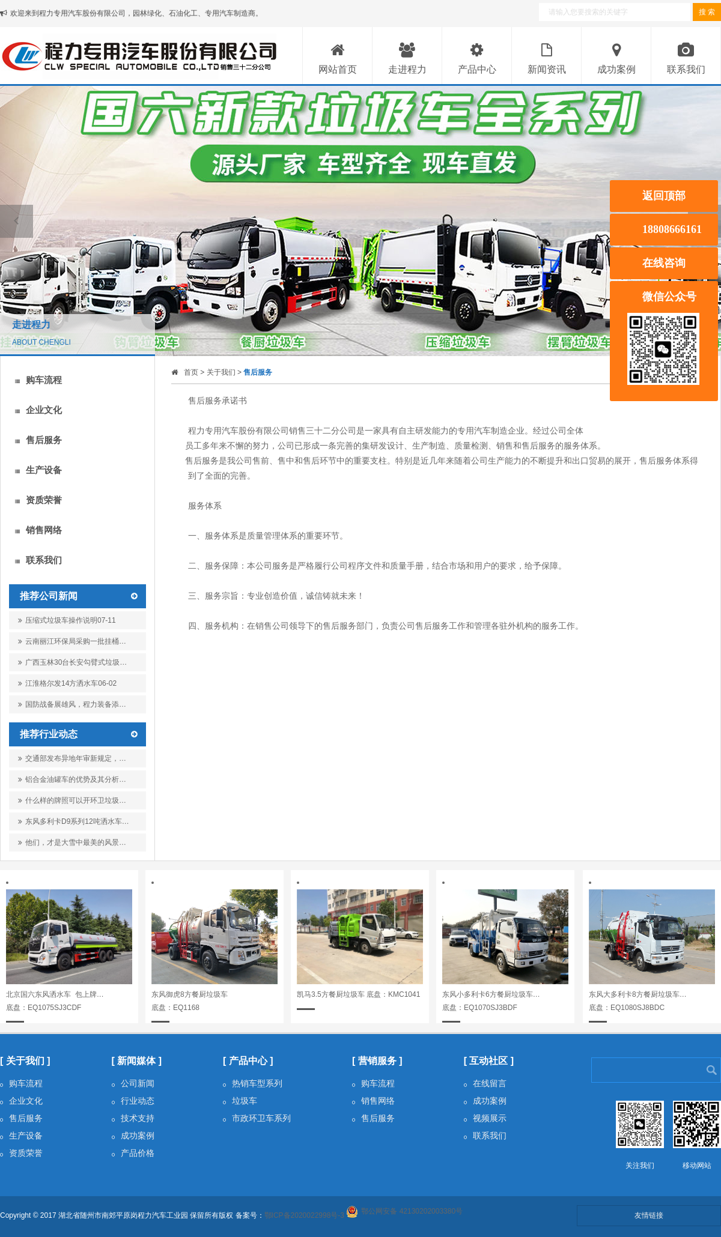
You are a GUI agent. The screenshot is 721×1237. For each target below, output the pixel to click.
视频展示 (485, 1118)
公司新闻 (133, 1083)
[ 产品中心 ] (248, 1061)
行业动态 (133, 1100)
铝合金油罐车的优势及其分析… (72, 779)
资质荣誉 (38, 500)
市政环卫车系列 (257, 1118)
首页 (191, 372)
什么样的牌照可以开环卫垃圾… (72, 800)
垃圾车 (240, 1100)
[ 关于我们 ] (25, 1061)
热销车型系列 (252, 1083)
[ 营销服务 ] (377, 1061)
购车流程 (38, 380)
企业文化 (38, 410)
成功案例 (133, 1135)
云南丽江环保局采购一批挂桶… (72, 643)
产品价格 (133, 1153)
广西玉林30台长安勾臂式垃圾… (72, 664)
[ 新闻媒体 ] (137, 1061)
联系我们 (38, 560)
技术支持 (133, 1118)
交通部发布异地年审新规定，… (72, 758)
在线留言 (485, 1083)
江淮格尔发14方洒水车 (67, 683)
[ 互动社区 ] (489, 1061)
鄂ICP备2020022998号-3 (304, 1215)
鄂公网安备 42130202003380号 (412, 1211)
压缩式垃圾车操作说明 (67, 620)
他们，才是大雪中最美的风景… (72, 842)
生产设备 (38, 470)
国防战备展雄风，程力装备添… (72, 706)
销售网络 (38, 530)
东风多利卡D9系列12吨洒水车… (73, 821)
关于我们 (221, 372)
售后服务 (38, 440)
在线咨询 (664, 263)
